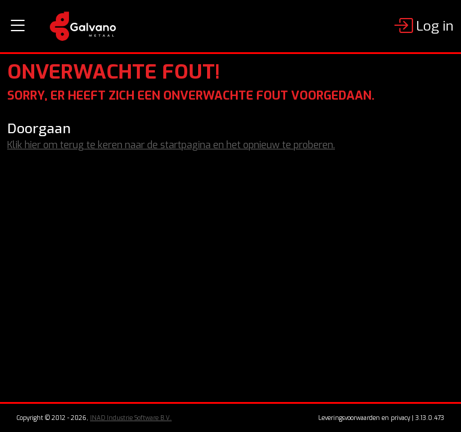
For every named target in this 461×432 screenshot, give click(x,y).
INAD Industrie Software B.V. (131, 418)
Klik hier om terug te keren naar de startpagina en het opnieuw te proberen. (171, 145)
